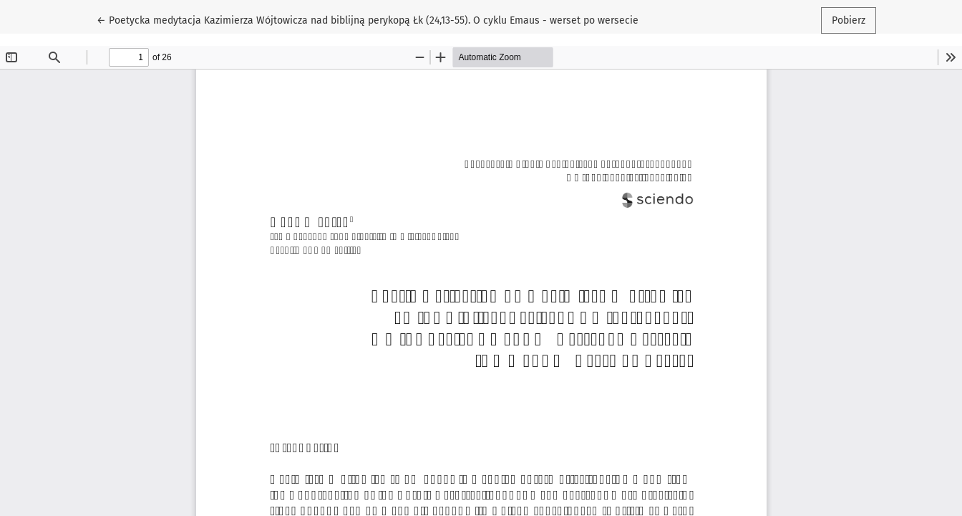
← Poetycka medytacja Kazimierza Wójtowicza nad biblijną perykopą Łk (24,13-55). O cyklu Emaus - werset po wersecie (367, 19)
